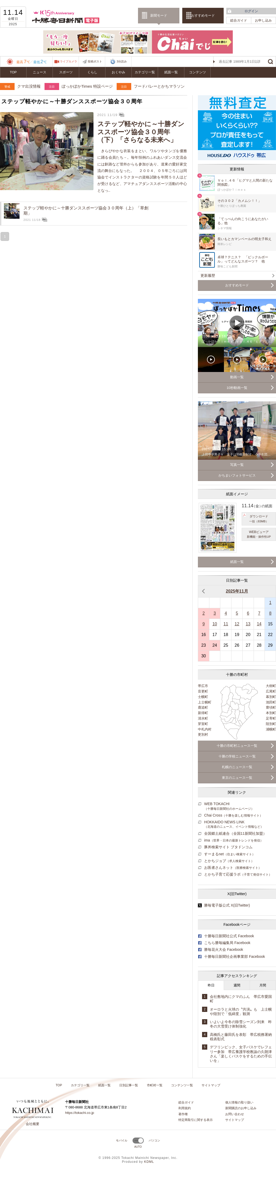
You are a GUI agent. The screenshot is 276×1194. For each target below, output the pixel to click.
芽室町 (203, 724)
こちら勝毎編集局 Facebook (227, 943)
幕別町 (271, 697)
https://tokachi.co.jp (79, 1113)
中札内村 (204, 729)
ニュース (39, 72)
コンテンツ (197, 72)
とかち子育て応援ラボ (238, 874)
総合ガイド (238, 20)
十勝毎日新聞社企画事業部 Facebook (234, 956)
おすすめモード (203, 15)
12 (237, 624)
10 (214, 624)
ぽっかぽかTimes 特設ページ (87, 86)
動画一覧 (237, 377)
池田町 (271, 702)
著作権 (183, 1114)
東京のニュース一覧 (237, 778)
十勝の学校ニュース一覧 (237, 756)
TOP (13, 72)
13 (248, 624)
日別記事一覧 (128, 1085)
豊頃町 (271, 707)
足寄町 (271, 718)
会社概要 (32, 1124)
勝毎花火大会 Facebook (223, 949)
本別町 (271, 713)
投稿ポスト (95, 61)
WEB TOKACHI (229, 806)
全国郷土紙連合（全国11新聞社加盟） (235, 833)
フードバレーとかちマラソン (159, 86)
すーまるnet (229, 854)
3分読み (118, 62)
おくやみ (118, 72)
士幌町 (203, 697)
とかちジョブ (229, 861)
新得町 (203, 713)
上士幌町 (204, 702)
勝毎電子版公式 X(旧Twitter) (227, 905)
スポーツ (66, 72)
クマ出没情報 (29, 86)
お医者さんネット (232, 867)
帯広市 (203, 686)
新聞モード (158, 15)
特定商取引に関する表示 (195, 1120)
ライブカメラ (68, 61)
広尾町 (271, 691)
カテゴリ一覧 (145, 72)
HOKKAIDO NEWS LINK (234, 824)
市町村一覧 (154, 1085)
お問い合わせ (234, 1114)
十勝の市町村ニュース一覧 (237, 746)
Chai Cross (233, 815)
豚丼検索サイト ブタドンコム (228, 847)
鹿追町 (203, 707)
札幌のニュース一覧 (237, 767)
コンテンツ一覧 (182, 1085)
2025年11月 (237, 591)
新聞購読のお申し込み (240, 1108)
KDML (149, 1162)
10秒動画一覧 (237, 388)
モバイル (121, 1140)
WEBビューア (259, 534)
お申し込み (263, 20)
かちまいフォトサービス (237, 475)
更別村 (203, 734)
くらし (92, 72)
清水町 (203, 718)
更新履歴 (207, 275)
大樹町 (271, 686)
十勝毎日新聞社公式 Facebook (229, 936)
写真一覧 (237, 465)
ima (233, 840)
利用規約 (184, 1108)
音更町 (203, 691)
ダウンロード (259, 519)
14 (259, 624)
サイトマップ (211, 1085)
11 (225, 624)
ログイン (251, 11)
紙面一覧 (171, 72)
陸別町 (271, 724)
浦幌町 (271, 729)
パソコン (154, 1140)
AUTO (138, 1146)
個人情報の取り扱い (239, 1102)
